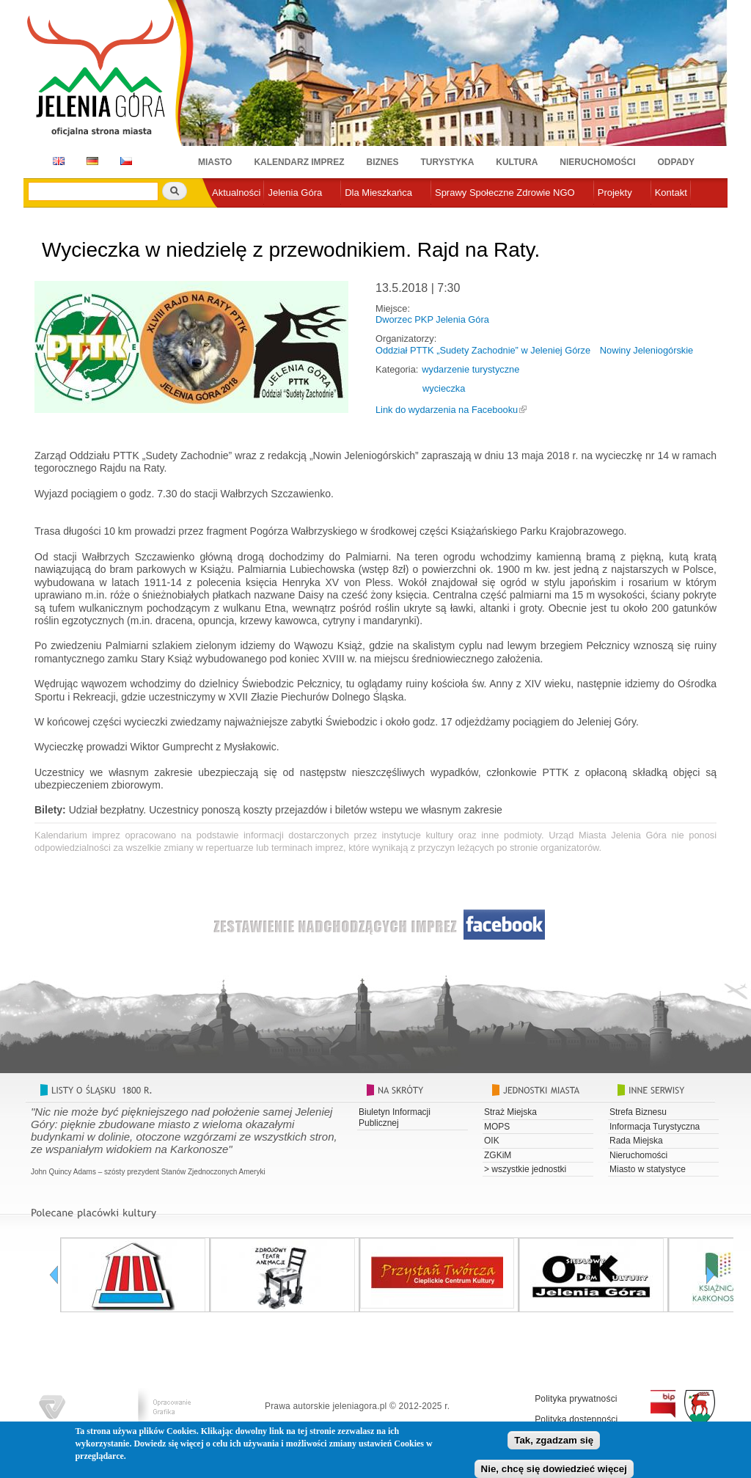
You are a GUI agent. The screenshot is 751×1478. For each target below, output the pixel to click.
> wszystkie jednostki (525, 1169)
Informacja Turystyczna (654, 1127)
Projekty (615, 192)
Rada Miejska (636, 1140)
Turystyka (448, 162)
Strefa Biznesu (638, 1112)
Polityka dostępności (576, 1419)
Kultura (517, 162)
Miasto (215, 162)
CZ (126, 161)
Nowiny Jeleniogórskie (646, 350)
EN (56, 161)
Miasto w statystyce (647, 1169)
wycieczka (443, 388)
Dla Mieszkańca (378, 192)
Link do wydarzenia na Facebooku (447, 409)
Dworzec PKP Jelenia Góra (432, 319)
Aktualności (236, 192)
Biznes (383, 162)
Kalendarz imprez (299, 162)
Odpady (676, 162)
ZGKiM (497, 1155)
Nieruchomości (597, 162)
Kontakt (671, 192)
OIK (491, 1140)
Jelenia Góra (295, 192)
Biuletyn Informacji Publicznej (395, 1117)
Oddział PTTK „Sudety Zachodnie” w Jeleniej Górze (483, 350)
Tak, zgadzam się (553, 1444)
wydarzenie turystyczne (470, 369)
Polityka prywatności (576, 1399)
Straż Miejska (510, 1112)
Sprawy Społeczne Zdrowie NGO (505, 192)
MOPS (497, 1127)
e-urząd (228, 216)
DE (90, 161)
